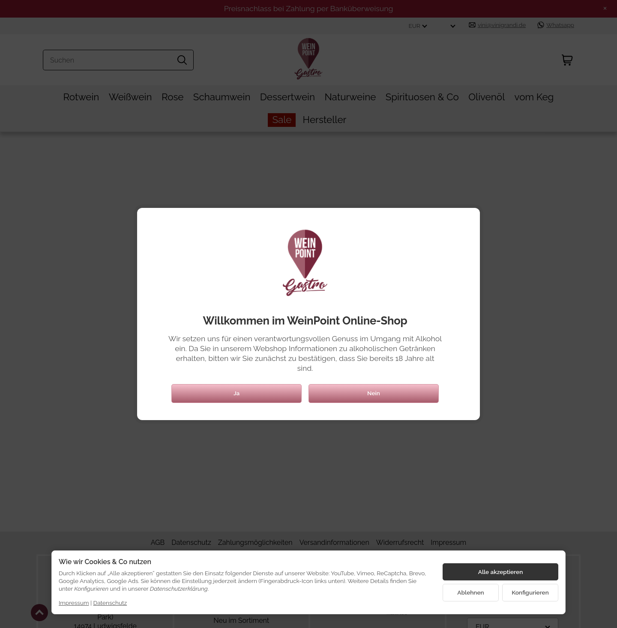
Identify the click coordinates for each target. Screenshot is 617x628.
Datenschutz (110, 602)
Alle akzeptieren (500, 571)
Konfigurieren (530, 592)
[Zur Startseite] (305, 262)
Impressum (74, 602)
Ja (237, 393)
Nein (373, 393)
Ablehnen (470, 592)
